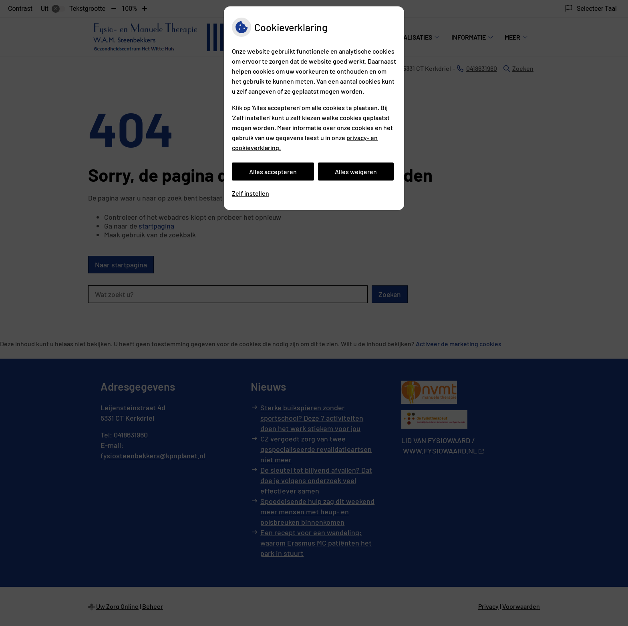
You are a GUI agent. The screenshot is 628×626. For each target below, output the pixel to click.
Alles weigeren (356, 171)
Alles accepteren (273, 171)
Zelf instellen (250, 193)
